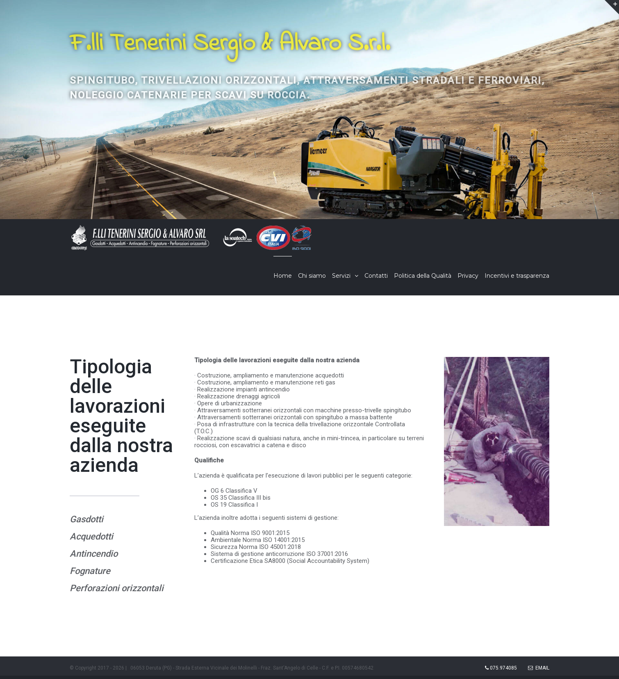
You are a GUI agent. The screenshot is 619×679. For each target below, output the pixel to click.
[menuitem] (285, 275)
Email (538, 668)
